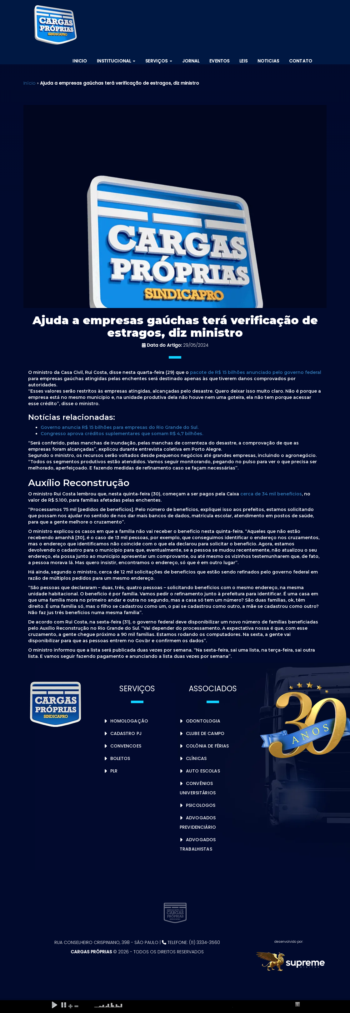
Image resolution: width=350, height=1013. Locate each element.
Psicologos (200, 805)
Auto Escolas (203, 771)
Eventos (219, 61)
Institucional (116, 61)
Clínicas (196, 758)
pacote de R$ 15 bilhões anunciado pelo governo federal (255, 372)
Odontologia (203, 721)
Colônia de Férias (207, 746)
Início (29, 83)
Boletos (120, 758)
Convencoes (125, 746)
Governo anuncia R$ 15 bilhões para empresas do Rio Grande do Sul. (119, 427)
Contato (300, 61)
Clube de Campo (205, 733)
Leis (243, 61)
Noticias (268, 61)
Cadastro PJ (126, 733)
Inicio (79, 61)
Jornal (191, 61)
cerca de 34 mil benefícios (271, 494)
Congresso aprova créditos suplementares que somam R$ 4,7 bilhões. (122, 433)
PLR (114, 771)
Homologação (129, 721)
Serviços (158, 61)
